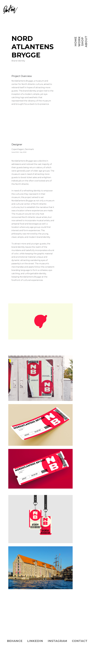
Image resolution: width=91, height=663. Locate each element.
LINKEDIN (35, 641)
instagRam (57, 641)
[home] (9, 7)
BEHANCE (15, 641)
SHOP (82, 41)
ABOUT (86, 41)
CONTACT (79, 641)
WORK (79, 41)
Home (75, 41)
